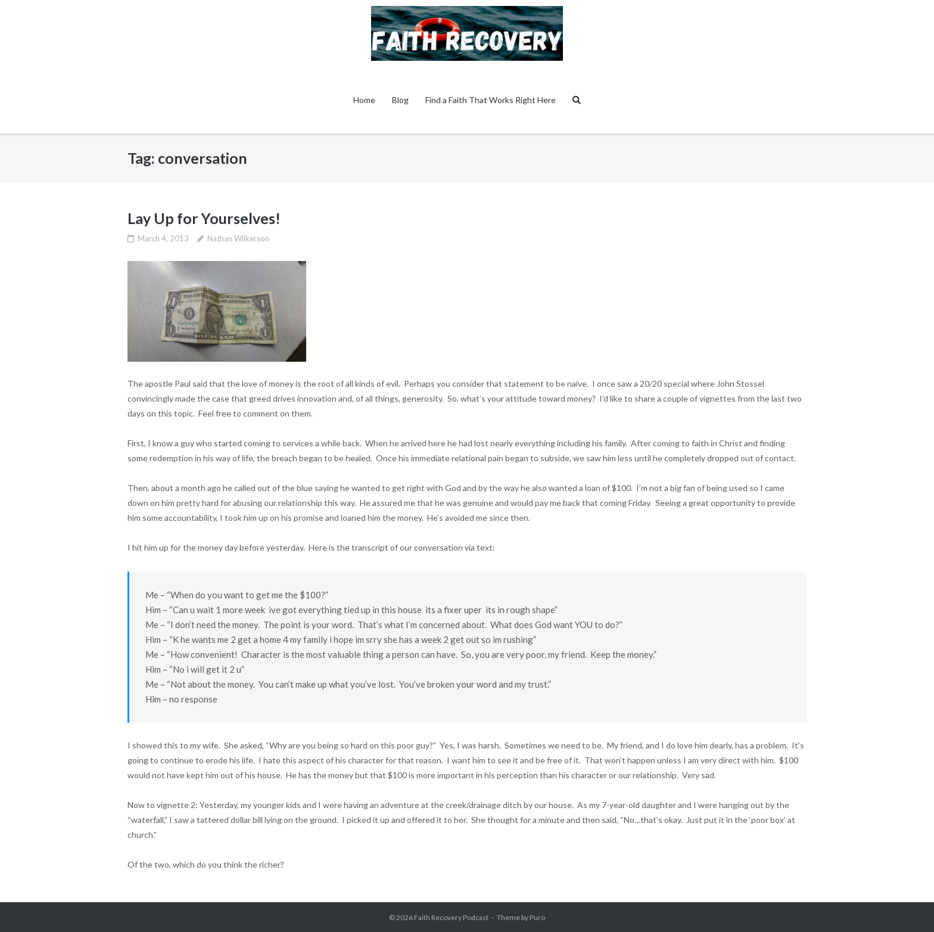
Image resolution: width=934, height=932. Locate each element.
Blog (400, 100)
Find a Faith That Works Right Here (490, 100)
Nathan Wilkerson (238, 238)
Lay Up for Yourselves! (204, 218)
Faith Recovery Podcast (451, 917)
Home (364, 100)
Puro (537, 917)
